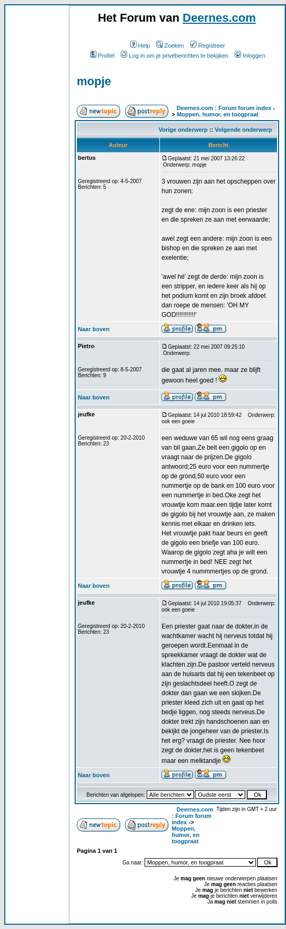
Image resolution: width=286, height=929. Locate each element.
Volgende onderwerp (243, 129)
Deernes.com (219, 17)
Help (140, 45)
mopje (94, 81)
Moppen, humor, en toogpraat (218, 114)
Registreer (207, 45)
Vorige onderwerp (183, 129)
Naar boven (94, 329)
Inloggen (250, 55)
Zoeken (170, 45)
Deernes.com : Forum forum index (223, 108)
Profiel (102, 55)
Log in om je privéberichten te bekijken (174, 55)
